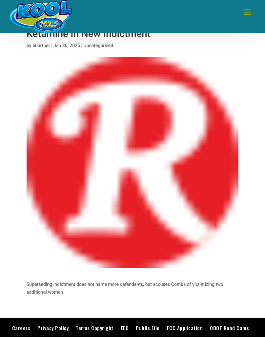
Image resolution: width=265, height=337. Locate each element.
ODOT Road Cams (229, 327)
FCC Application (185, 327)
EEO (125, 327)
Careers (21, 327)
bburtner (41, 45)
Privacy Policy (53, 327)
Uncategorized (98, 45)
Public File (148, 327)
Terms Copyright (94, 327)
